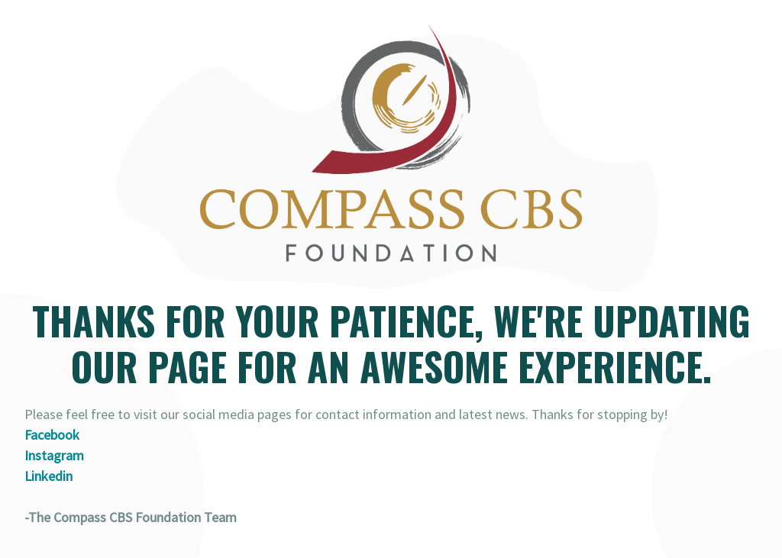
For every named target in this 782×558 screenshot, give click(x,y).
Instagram (54, 455)
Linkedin (48, 476)
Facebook (51, 434)
